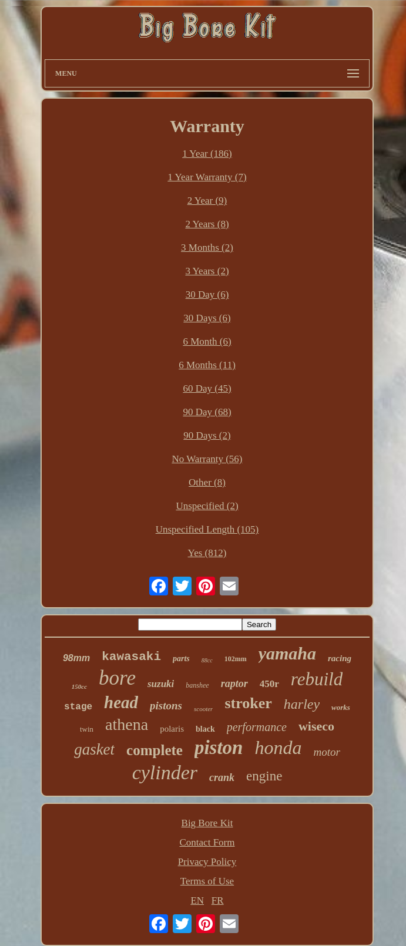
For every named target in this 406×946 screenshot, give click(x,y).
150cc (79, 686)
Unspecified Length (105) (207, 529)
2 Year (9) (207, 200)
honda (277, 747)
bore (117, 677)
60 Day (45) (207, 388)
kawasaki (131, 657)
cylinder (164, 772)
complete (154, 750)
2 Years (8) (207, 224)
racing (339, 658)
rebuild (317, 679)
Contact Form (207, 842)
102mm (235, 659)
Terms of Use (207, 881)
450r (269, 683)
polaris (172, 728)
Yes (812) (207, 552)
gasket (94, 749)
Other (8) (207, 482)
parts (181, 658)
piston (218, 747)
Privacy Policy (207, 861)
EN (197, 900)
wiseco (316, 726)
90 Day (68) (207, 412)
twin (86, 729)
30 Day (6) (207, 294)
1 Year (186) (207, 153)
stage (78, 707)
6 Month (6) (207, 341)
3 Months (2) (207, 247)
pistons (166, 705)
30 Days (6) (206, 318)
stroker (247, 703)
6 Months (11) (207, 365)
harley (302, 704)
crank (221, 777)
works (340, 707)
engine (264, 776)
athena (126, 724)
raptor (234, 683)
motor (326, 752)
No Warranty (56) (207, 458)
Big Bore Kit (207, 823)
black (205, 729)
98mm (76, 658)
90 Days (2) (206, 435)
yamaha (287, 653)
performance (257, 727)
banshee (197, 685)
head (121, 702)
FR (218, 900)
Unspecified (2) (207, 505)
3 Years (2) (207, 271)
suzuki (160, 683)
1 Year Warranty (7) (206, 177)
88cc (207, 660)
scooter (203, 708)
